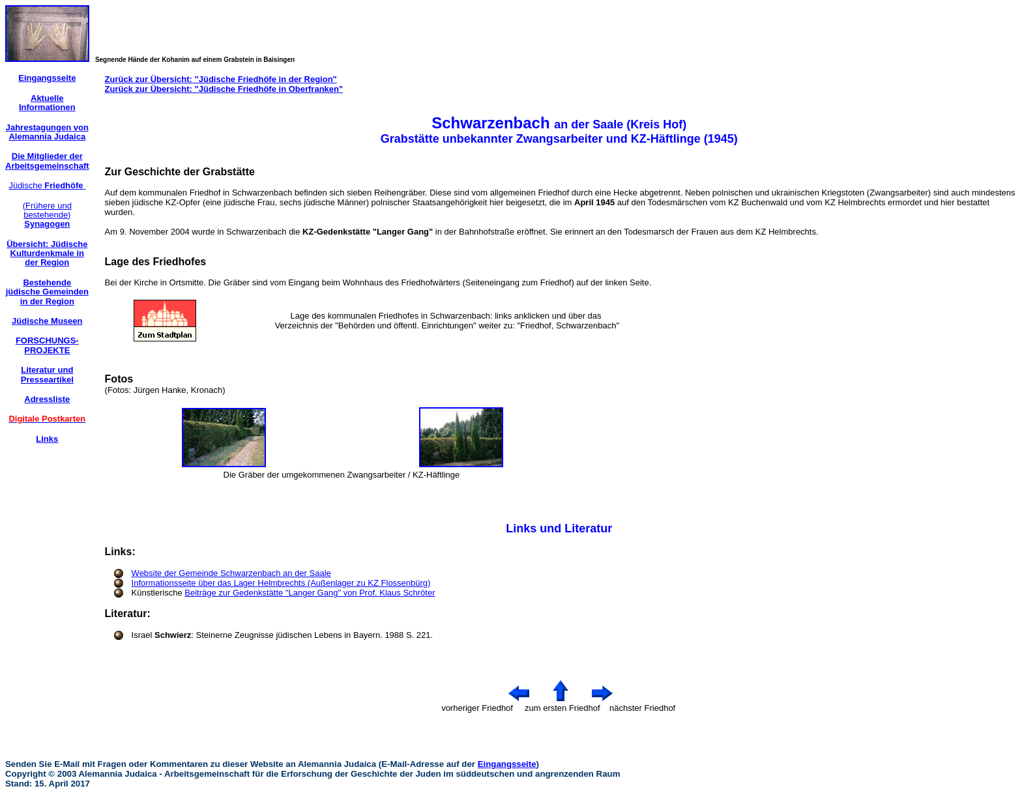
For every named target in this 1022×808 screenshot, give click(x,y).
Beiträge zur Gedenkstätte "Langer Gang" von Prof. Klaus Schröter (309, 593)
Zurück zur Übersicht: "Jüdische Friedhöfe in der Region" (221, 79)
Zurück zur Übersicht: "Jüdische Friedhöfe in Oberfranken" (224, 89)
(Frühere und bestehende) (47, 215)
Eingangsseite (507, 764)
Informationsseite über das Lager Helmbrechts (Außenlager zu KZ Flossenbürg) (281, 583)
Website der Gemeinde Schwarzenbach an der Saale (231, 573)
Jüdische (46, 185)
